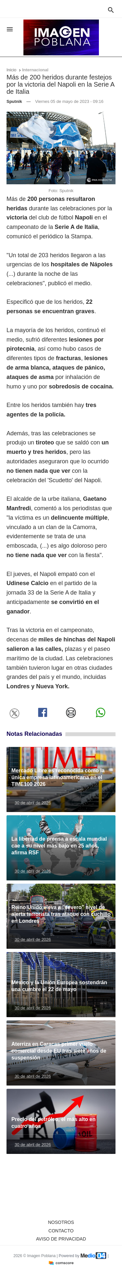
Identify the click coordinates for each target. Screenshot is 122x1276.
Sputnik (14, 101)
